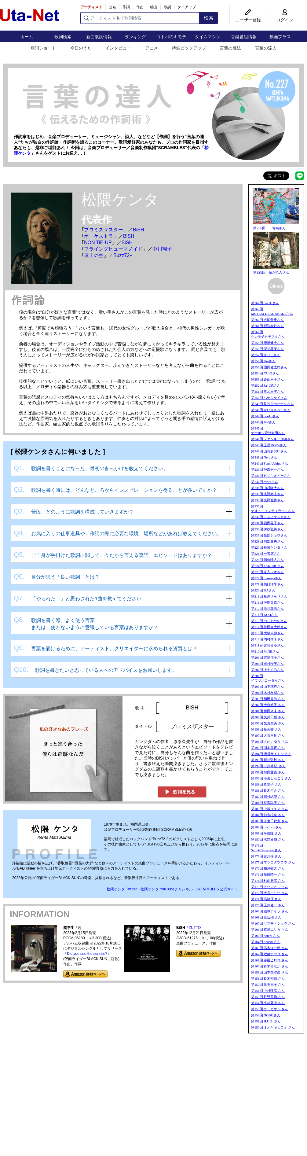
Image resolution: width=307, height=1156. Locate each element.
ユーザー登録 (248, 19)
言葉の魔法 (230, 48)
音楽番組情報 (244, 36)
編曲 (153, 7)
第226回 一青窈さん (269, 228)
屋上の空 (94, 255)
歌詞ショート (43, 48)
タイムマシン (208, 36)
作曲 (140, 7)
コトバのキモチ (171, 36)
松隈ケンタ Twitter (122, 889)
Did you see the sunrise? (87, 954)
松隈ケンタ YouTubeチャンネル (167, 889)
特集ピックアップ (189, 48)
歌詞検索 (62, 36)
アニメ (151, 48)
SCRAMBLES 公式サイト (217, 889)
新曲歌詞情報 (99, 36)
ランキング (135, 36)
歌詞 (167, 7)
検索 (209, 17)
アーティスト (91, 7)
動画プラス (280, 36)
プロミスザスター (103, 229)
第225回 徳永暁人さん (271, 272)
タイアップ (186, 7)
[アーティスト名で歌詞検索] (140, 18)
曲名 (112, 7)
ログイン (284, 19)
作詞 (126, 7)
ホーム (26, 36)
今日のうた (81, 48)
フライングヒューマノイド (113, 249)
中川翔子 (162, 249)
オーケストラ (98, 236)
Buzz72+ (123, 255)
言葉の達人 (265, 48)
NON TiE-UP (98, 242)
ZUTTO (195, 928)
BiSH (138, 229)
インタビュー (118, 48)
